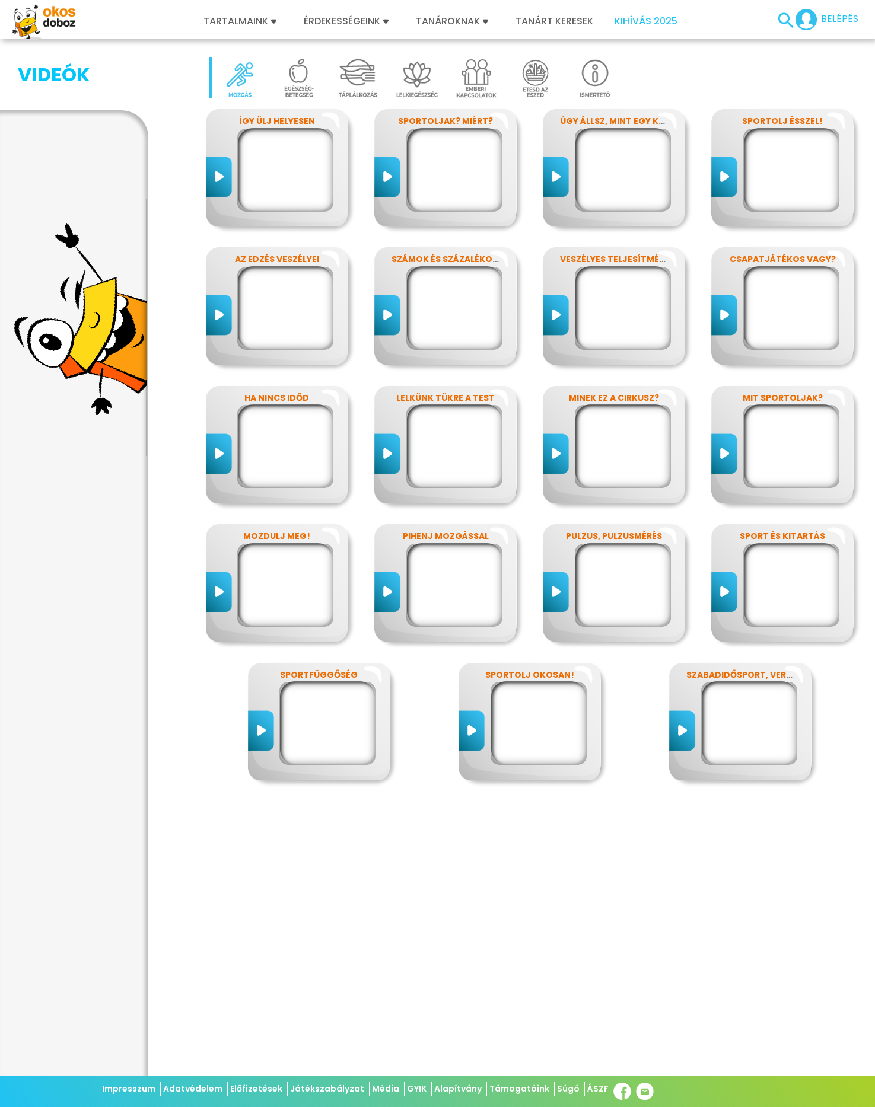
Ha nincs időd (276, 398)
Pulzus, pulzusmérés (614, 536)
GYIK (417, 1089)
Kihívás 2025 (646, 21)
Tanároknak (452, 21)
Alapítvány (458, 1089)
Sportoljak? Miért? (445, 121)
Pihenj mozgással (446, 536)
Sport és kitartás (782, 536)
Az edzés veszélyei (277, 259)
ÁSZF (598, 1089)
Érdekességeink (346, 21)
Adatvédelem (192, 1089)
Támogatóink (519, 1089)
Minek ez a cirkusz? (614, 398)
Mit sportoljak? (783, 398)
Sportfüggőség (319, 675)
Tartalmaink (239, 21)
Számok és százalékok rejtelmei (468, 259)
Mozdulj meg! (276, 536)
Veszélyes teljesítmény (615, 259)
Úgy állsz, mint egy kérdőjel (628, 121)
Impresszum (128, 1089)
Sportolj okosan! (529, 675)
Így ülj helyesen (277, 121)
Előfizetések (256, 1089)
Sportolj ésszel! (782, 121)
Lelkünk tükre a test (445, 398)
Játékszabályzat (327, 1089)
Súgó (568, 1089)
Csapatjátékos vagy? (783, 259)
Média (385, 1089)
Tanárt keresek (554, 21)
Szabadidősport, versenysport (761, 675)
